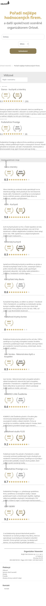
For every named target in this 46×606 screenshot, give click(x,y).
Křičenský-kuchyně (12, 242)
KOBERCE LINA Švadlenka (15, 394)
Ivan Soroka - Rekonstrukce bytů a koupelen (19, 355)
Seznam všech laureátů (9, 572)
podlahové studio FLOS (14, 431)
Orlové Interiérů (5, 66)
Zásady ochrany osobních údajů (12, 578)
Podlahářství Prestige (10, 122)
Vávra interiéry (10, 167)
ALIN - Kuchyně (11, 204)
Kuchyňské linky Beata (14, 279)
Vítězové (5, 570)
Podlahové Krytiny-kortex (15, 316)
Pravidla (5, 576)
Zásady (5, 574)
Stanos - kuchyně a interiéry (13, 89)
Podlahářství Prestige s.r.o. (16, 469)
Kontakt (6, 589)
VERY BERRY (9, 506)
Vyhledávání (23, 51)
